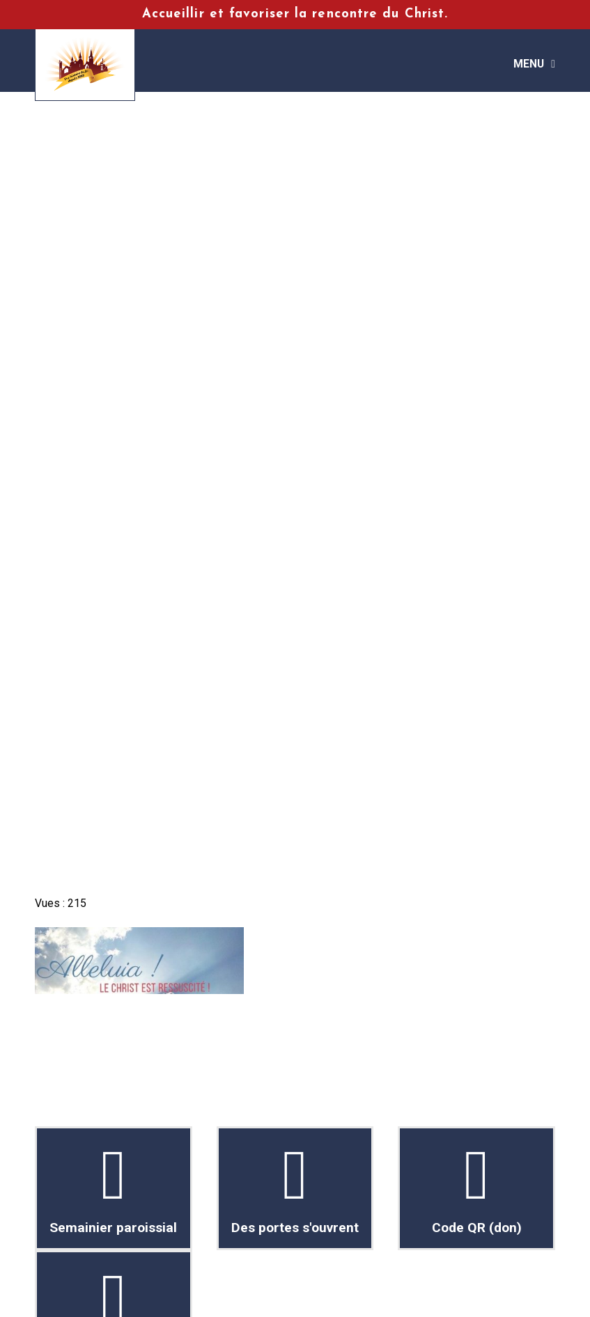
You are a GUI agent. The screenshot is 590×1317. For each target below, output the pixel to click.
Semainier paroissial (113, 1188)
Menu (528, 63)
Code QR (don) (476, 1188)
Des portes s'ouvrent (295, 1188)
